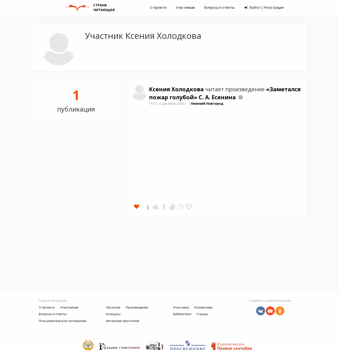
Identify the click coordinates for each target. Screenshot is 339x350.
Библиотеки (182, 314)
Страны (202, 314)
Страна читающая (53, 300)
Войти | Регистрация (264, 7)
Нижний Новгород (207, 103)
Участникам (185, 7)
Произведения (137, 307)
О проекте (158, 7)
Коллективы (203, 307)
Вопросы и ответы (219, 7)
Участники (181, 307)
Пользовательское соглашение (62, 321)
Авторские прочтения (122, 321)
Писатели (113, 307)
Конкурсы (113, 314)
